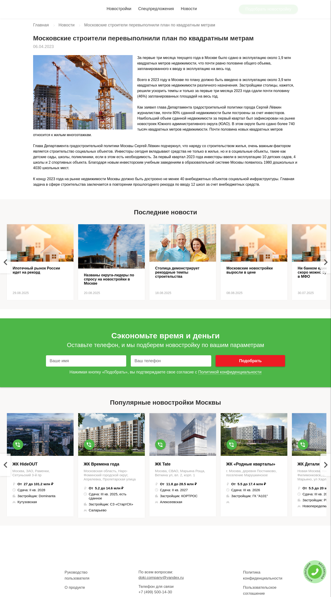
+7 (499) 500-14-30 (155, 592)
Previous (5, 262)
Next (325, 262)
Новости (189, 8)
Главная (41, 25)
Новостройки (119, 8)
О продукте (75, 587)
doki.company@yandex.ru (161, 577)
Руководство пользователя (77, 575)
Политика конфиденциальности (262, 575)
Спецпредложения (156, 8)
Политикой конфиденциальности (229, 372)
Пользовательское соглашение (259, 590)
